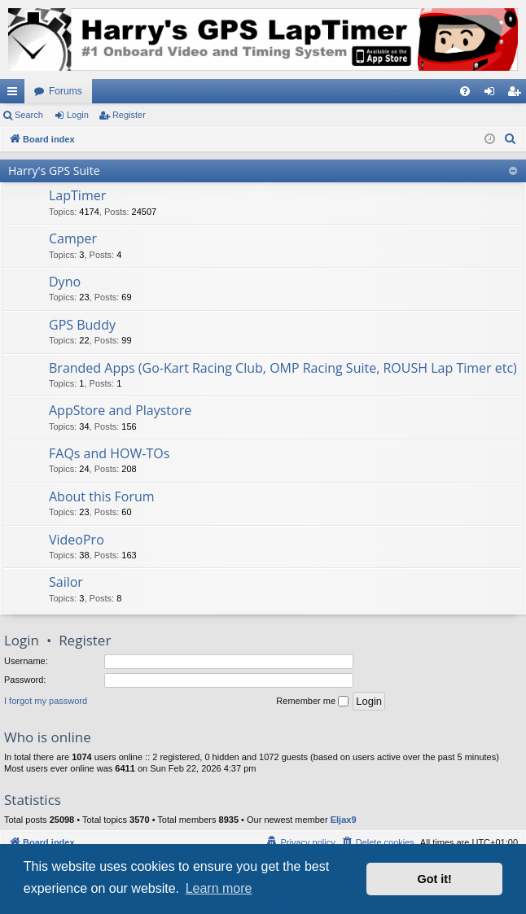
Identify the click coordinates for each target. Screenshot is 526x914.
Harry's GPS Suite (54, 170)
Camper (73, 238)
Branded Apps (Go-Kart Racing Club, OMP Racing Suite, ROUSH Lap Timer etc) (283, 368)
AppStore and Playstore (120, 410)
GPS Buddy (82, 325)
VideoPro (76, 540)
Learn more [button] (219, 888)
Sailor (66, 582)
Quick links (15, 94)
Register (129, 115)
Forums (65, 91)
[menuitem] (465, 91)
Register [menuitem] (517, 94)
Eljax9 (344, 819)
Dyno (65, 282)
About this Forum (102, 496)
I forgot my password (45, 701)
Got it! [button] (435, 879)
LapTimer (77, 195)
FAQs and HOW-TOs (109, 453)
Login (78, 115)
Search (29, 115)
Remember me (312, 701)
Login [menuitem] (493, 94)
